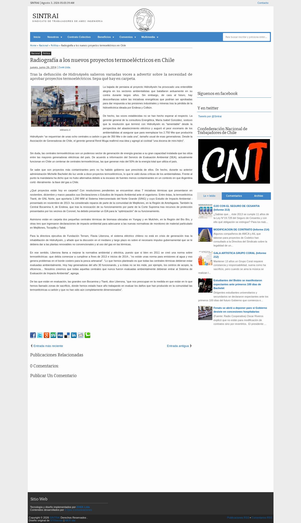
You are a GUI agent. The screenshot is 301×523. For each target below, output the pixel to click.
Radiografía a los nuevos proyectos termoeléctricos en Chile (102, 60)
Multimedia (148, 37)
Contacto (263, 2)
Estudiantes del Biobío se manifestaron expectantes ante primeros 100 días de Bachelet (238, 284)
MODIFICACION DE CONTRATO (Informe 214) (241, 229)
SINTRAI (45, 16)
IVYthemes (56, 520)
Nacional (35, 53)
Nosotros (53, 37)
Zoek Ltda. (64, 67)
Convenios (126, 37)
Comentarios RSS (261, 517)
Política (46, 53)
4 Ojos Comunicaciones (78, 509)
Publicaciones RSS (238, 517)
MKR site (70, 520)
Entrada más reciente (48, 346)
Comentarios (234, 195)
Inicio (37, 37)
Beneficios (104, 37)
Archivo (258, 195)
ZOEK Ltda (83, 507)
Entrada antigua (178, 346)
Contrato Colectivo (79, 37)
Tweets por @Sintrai (210, 116)
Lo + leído (209, 195)
